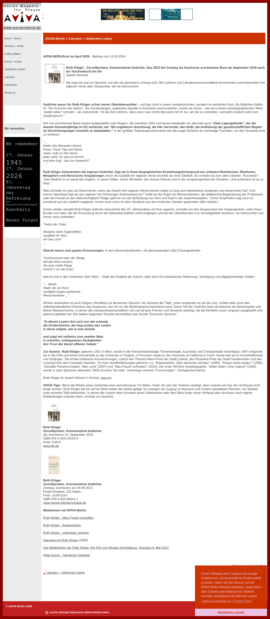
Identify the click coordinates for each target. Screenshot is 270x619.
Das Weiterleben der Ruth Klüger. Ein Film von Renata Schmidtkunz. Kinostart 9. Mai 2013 (106, 548)
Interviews (10, 84)
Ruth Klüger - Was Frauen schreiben (68, 518)
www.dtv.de (51, 446)
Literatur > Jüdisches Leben (65, 572)
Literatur (9, 77)
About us (9, 92)
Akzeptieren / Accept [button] (231, 612)
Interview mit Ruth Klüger (60, 540)
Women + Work (14, 46)
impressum (77, 612)
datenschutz (93, 612)
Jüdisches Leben (14, 69)
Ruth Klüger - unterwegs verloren (66, 533)
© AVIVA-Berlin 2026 (19, 606)
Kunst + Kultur (13, 61)
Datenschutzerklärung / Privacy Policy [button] (227, 601)
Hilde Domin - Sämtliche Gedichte (66, 555)
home (105, 612)
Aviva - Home (12, 38)
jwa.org (106, 378)
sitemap (63, 612)
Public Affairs (12, 53)
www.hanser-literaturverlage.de (64, 503)
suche (54, 612)
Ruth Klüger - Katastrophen (62, 525)
